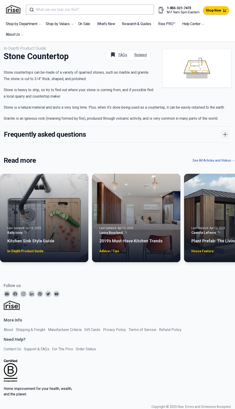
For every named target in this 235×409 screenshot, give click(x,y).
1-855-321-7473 (179, 8)
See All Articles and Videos (214, 160)
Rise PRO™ (166, 24)
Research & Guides (136, 24)
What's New (106, 24)
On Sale (84, 24)
